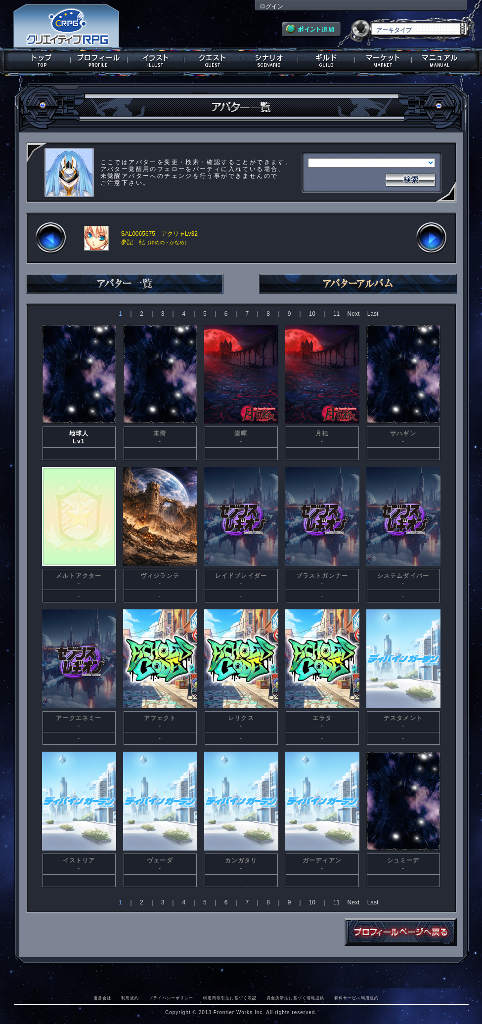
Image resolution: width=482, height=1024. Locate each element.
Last (373, 313)
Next (354, 313)
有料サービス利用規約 (356, 997)
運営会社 (102, 997)
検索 (410, 179)
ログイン (271, 6)
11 (336, 313)
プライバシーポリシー (171, 997)
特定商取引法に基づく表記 (230, 997)
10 (312, 313)
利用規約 (130, 997)
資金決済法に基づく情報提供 (295, 997)
